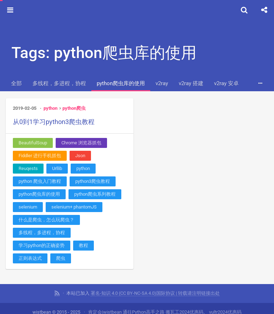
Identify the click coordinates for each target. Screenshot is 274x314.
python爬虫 (74, 108)
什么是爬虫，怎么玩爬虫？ (46, 219)
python (50, 108)
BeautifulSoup (33, 142)
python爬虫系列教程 (95, 194)
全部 (16, 83)
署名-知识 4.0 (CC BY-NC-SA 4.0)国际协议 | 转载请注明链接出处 (155, 293)
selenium (28, 207)
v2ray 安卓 (226, 83)
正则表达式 (30, 258)
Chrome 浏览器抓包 (81, 142)
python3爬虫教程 (92, 181)
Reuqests (28, 168)
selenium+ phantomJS (74, 207)
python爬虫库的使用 (121, 83)
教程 (83, 245)
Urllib (57, 168)
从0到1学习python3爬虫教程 (54, 121)
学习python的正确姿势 (42, 245)
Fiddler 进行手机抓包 (40, 155)
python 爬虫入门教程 (40, 181)
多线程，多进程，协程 (59, 83)
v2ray (162, 83)
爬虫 (60, 258)
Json (80, 155)
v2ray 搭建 (191, 83)
